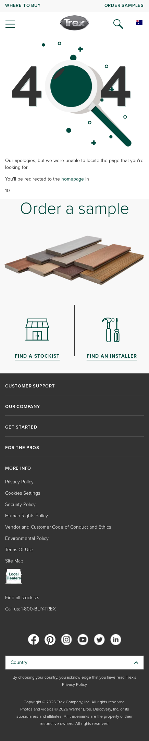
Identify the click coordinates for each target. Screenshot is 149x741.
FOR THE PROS (22, 448)
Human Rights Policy (26, 515)
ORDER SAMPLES (124, 5)
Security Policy (20, 504)
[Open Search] (118, 24)
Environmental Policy (27, 538)
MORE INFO (18, 468)
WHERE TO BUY (23, 5)
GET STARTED (21, 427)
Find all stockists (22, 597)
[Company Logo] (74, 22)
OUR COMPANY (22, 407)
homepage (72, 179)
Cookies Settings (22, 493)
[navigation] (74, 17)
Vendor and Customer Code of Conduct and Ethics (58, 527)
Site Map (14, 561)
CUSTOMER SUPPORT (30, 386)
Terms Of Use (19, 549)
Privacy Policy (19, 481)
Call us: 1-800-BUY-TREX (30, 609)
